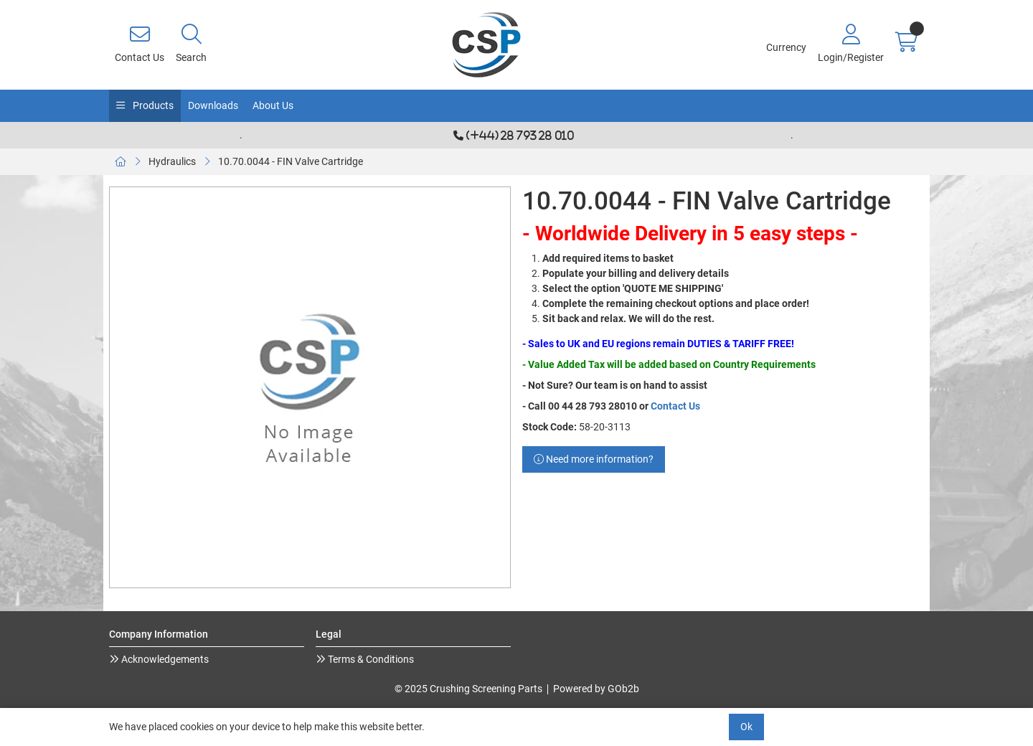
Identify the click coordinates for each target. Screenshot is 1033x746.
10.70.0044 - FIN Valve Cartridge (290, 161)
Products (152, 105)
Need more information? (594, 459)
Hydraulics (172, 161)
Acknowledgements (164, 659)
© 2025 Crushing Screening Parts (468, 688)
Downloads (213, 105)
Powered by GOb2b (596, 688)
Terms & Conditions (370, 659)
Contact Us (675, 406)
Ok (746, 726)
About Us (273, 105)
